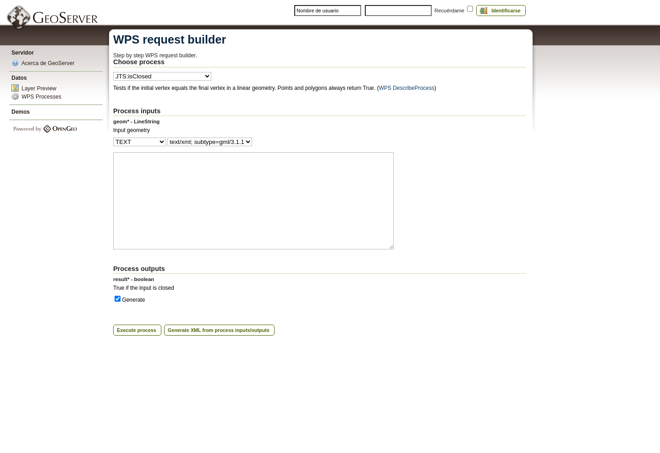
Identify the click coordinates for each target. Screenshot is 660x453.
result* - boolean (133, 279)
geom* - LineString (136, 121)
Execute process (136, 330)
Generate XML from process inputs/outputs (219, 330)
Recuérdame (449, 10)
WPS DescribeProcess (406, 88)
